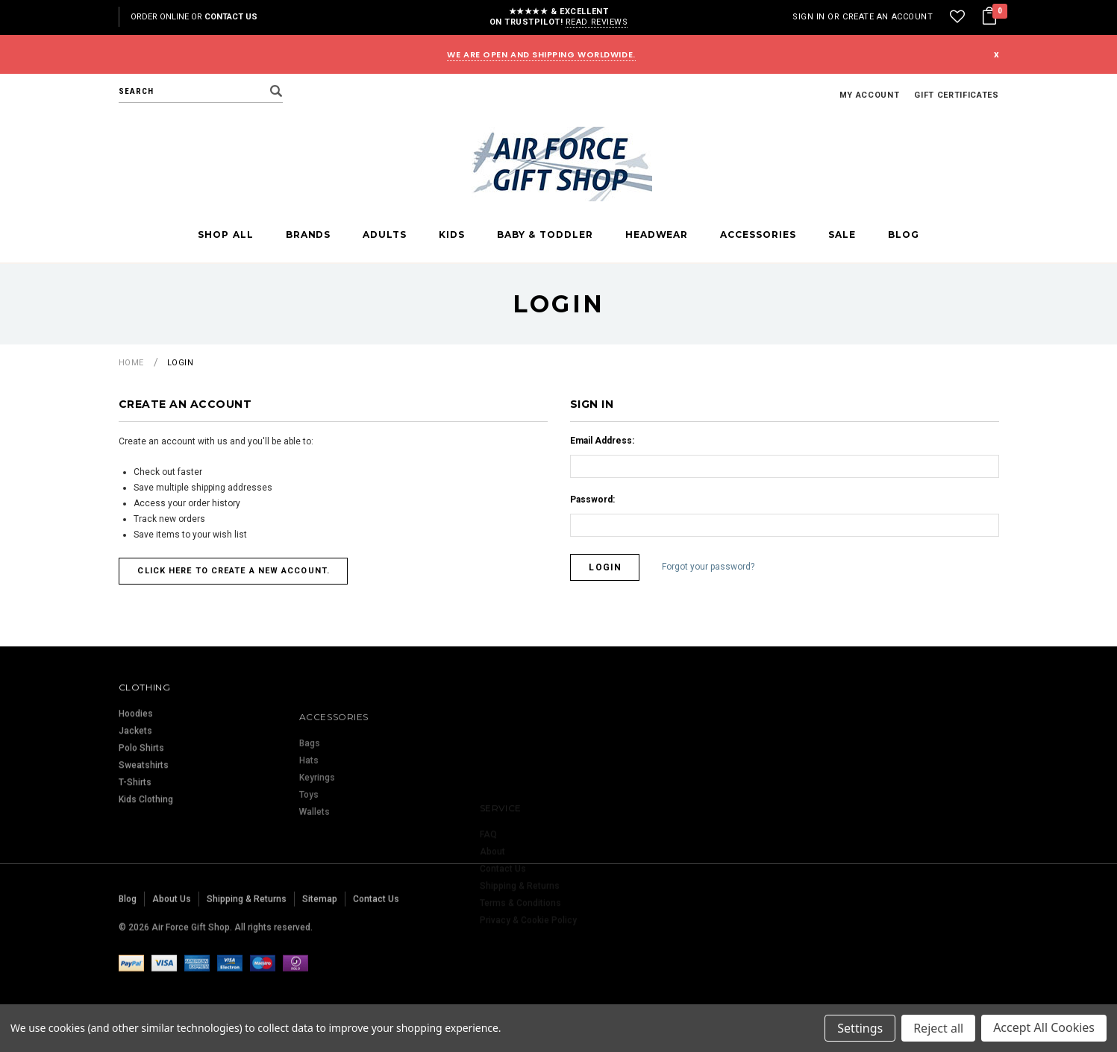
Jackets (135, 797)
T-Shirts (135, 848)
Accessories (758, 235)
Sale (842, 235)
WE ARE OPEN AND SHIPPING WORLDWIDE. (541, 54)
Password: (592, 499)
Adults (385, 235)
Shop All (225, 235)
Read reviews (597, 22)
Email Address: (602, 440)
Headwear (657, 235)
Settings (860, 1028)
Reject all (938, 1028)
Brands (308, 235)
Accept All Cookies (1044, 1028)
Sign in (808, 17)
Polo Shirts (141, 814)
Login (180, 363)
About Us (171, 947)
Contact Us (230, 17)
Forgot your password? (709, 567)
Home (131, 363)
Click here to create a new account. (234, 571)
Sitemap (319, 947)
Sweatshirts (144, 831)
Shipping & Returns (247, 947)
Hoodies (136, 780)
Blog (903, 235)
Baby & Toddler (545, 235)
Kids (452, 235)
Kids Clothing (146, 865)
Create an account (887, 17)
